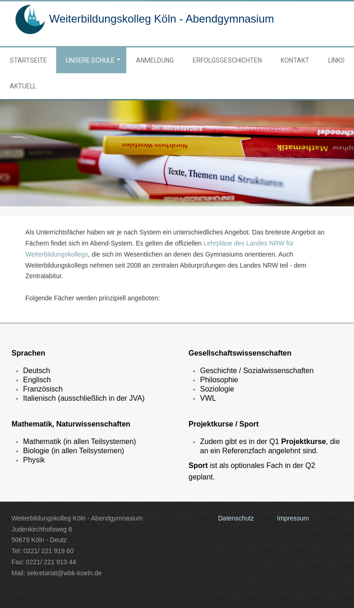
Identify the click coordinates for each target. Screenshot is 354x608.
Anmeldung (155, 60)
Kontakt (295, 60)
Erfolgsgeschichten (227, 60)
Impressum (293, 518)
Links (336, 60)
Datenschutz (236, 518)
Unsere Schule (90, 60)
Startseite (28, 60)
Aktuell (23, 86)
